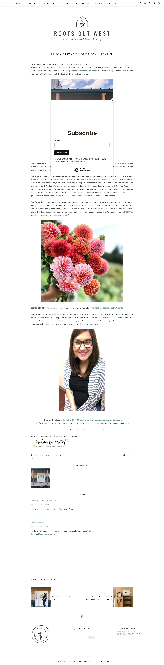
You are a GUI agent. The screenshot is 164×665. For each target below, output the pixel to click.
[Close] (113, 100)
